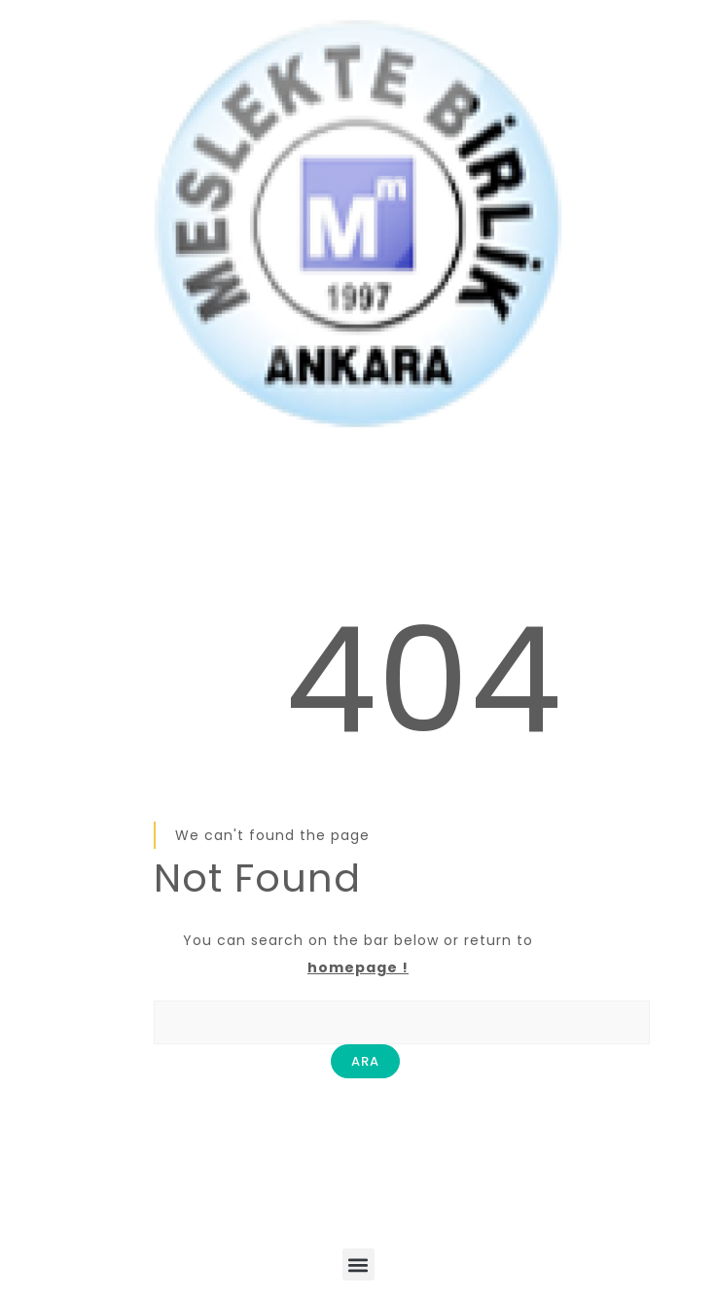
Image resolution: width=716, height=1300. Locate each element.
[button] (358, 1264)
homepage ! (358, 967)
